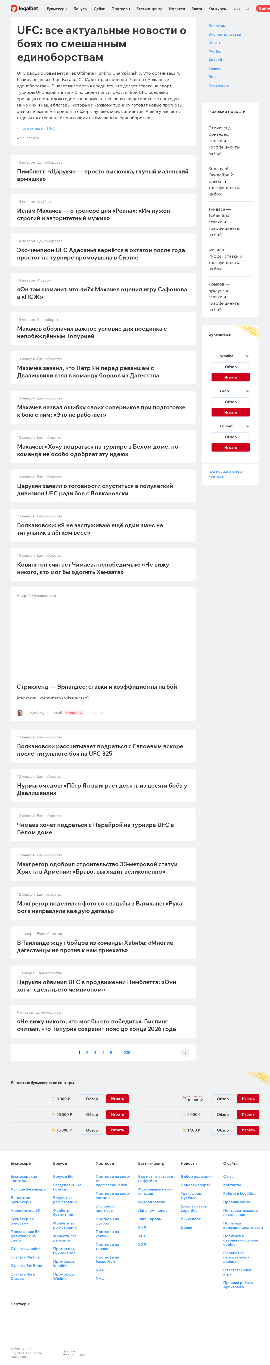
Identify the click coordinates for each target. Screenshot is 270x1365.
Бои (212, 77)
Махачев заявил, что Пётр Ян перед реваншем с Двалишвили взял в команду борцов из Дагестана (88, 371)
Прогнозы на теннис (107, 1246)
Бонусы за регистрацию (65, 1199)
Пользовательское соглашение (240, 1212)
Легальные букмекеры (21, 1199)
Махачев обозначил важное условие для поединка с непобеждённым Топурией (92, 332)
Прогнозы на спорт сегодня (113, 1195)
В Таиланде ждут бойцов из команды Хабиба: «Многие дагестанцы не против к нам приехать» (95, 946)
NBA (100, 1270)
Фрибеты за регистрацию (65, 1225)
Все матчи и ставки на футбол (155, 1178)
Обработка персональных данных (236, 1257)
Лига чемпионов (153, 1210)
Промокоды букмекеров (64, 1250)
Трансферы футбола (191, 1195)
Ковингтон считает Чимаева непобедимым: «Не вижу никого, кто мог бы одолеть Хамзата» (93, 568)
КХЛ (142, 1244)
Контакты (232, 1185)
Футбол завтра (151, 1202)
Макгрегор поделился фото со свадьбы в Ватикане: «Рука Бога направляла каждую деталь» (99, 907)
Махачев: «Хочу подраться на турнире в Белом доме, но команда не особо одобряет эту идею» (97, 450)
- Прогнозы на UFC (36, 128)
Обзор (231, 366)
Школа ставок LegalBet (194, 1208)
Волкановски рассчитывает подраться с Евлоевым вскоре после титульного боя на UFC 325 (100, 749)
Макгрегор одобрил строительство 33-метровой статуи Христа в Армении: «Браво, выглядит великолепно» (97, 867)
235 (127, 1053)
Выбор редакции (196, 1176)
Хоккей (215, 60)
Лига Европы (150, 1219)
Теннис (215, 68)
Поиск (247, 8)
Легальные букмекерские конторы (42, 1082)
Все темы (217, 26)
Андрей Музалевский (36, 595)
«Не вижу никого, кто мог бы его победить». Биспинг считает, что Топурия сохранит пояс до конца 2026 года (96, 1025)
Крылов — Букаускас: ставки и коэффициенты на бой (224, 296)
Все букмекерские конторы (225, 474)
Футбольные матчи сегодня (155, 1191)
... (237, 7)
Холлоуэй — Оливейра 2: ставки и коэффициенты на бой (224, 181)
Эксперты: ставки (225, 34)
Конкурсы (217, 9)
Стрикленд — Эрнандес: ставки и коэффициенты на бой (97, 686)
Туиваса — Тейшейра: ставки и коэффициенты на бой (224, 221)
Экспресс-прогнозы (105, 1208)
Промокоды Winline (64, 1276)
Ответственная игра (237, 1272)
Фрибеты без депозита (65, 1238)
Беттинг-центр (149, 9)
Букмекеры (57, 9)
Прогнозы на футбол (107, 1221)
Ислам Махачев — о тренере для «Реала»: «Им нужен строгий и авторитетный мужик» (93, 214)
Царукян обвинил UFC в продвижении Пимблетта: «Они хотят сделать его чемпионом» (96, 985)
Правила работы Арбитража (238, 1284)
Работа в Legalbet (239, 1193)
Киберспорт (220, 85)
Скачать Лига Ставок (23, 1276)
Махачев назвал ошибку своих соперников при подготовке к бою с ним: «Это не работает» (101, 410)
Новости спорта (195, 1185)
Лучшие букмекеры (28, 1189)
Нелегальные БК (25, 1210)
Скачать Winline (25, 1257)
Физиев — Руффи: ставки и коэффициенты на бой (225, 259)
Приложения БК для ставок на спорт (25, 1236)
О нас (228, 1176)
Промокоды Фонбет (64, 1263)
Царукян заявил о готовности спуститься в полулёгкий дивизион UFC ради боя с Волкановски (95, 489)
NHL (100, 1278)
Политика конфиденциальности (243, 1225)
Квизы (214, 43)
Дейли (99, 9)
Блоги (196, 9)
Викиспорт (191, 1219)
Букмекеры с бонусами (22, 1221)
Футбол (215, 51)
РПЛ (142, 1227)
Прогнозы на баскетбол (107, 1259)
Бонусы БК (63, 1176)
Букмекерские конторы (24, 1178)
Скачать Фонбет (25, 1248)
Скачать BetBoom (27, 1265)
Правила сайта (236, 1202)
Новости (177, 9)
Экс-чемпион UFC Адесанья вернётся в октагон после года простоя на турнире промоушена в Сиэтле (101, 253)
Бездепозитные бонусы (67, 1187)
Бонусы (80, 9)
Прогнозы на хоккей (107, 1233)
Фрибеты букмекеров (64, 1212)
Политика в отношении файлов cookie (240, 1240)
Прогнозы (121, 9)
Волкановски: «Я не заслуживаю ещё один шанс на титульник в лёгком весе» (90, 528)
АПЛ (142, 1236)
